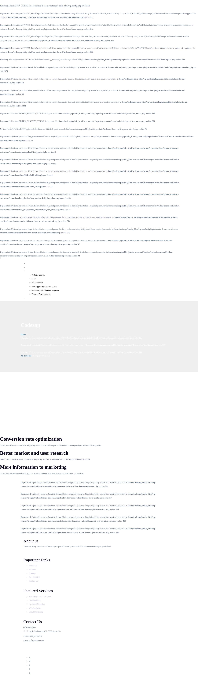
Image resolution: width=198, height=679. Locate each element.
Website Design (38, 275)
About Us (30, 267)
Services (29, 271)
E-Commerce (37, 282)
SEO (33, 279)
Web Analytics (35, 608)
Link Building (35, 600)
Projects (32, 573)
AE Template (26, 356)
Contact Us (30, 298)
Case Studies (34, 577)
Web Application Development (44, 286)
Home (28, 263)
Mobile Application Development (45, 290)
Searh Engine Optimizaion (40, 596)
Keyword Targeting (37, 604)
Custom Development (41, 294)
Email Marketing (36, 612)
